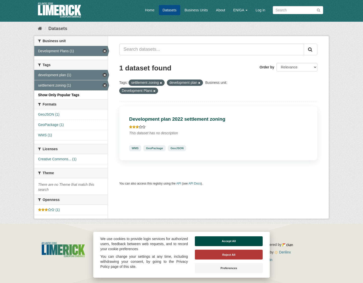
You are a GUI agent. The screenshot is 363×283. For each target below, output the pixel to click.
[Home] (40, 28)
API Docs (195, 183)
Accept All (229, 241)
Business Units (196, 10)
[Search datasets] (298, 10)
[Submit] (318, 10)
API (178, 183)
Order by (267, 67)
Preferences (229, 268)
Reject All (228, 254)
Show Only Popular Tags (58, 95)
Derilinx (283, 252)
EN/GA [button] (240, 10)
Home (149, 10)
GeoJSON (177, 148)
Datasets (169, 10)
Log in (260, 10)
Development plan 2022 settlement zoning (177, 119)
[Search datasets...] (211, 49)
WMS (135, 148)
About (220, 10)
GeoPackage (154, 148)
